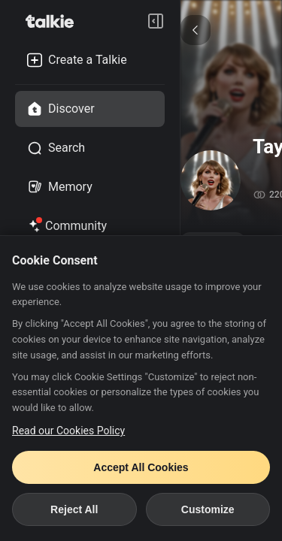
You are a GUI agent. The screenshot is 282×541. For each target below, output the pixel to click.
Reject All (74, 509)
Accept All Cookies (140, 467)
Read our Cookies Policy (68, 431)
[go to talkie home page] (54, 21)
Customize (208, 509)
